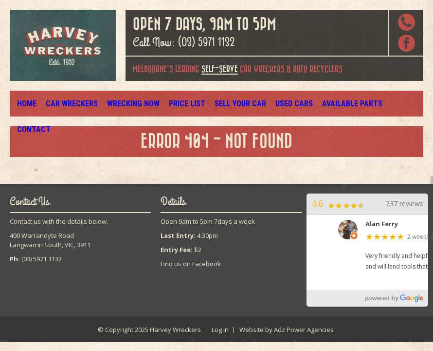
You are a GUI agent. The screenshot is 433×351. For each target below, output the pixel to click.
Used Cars (283, 103)
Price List (179, 103)
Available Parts (338, 103)
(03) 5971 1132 (206, 42)
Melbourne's (153, 69)
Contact (392, 103)
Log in (220, 329)
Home (26, 103)
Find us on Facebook (191, 263)
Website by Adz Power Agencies (286, 329)
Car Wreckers (69, 103)
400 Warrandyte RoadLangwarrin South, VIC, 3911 (50, 240)
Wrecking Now (128, 103)
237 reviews (404, 203)
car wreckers (243, 70)
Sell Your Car (230, 103)
